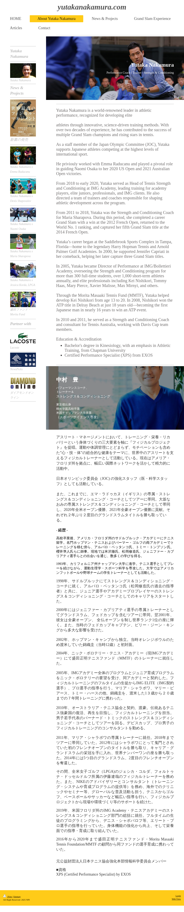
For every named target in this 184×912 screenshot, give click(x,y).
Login (178, 896)
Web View (176, 899)
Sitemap (16, 896)
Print (7, 896)
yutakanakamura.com (92, 7)
